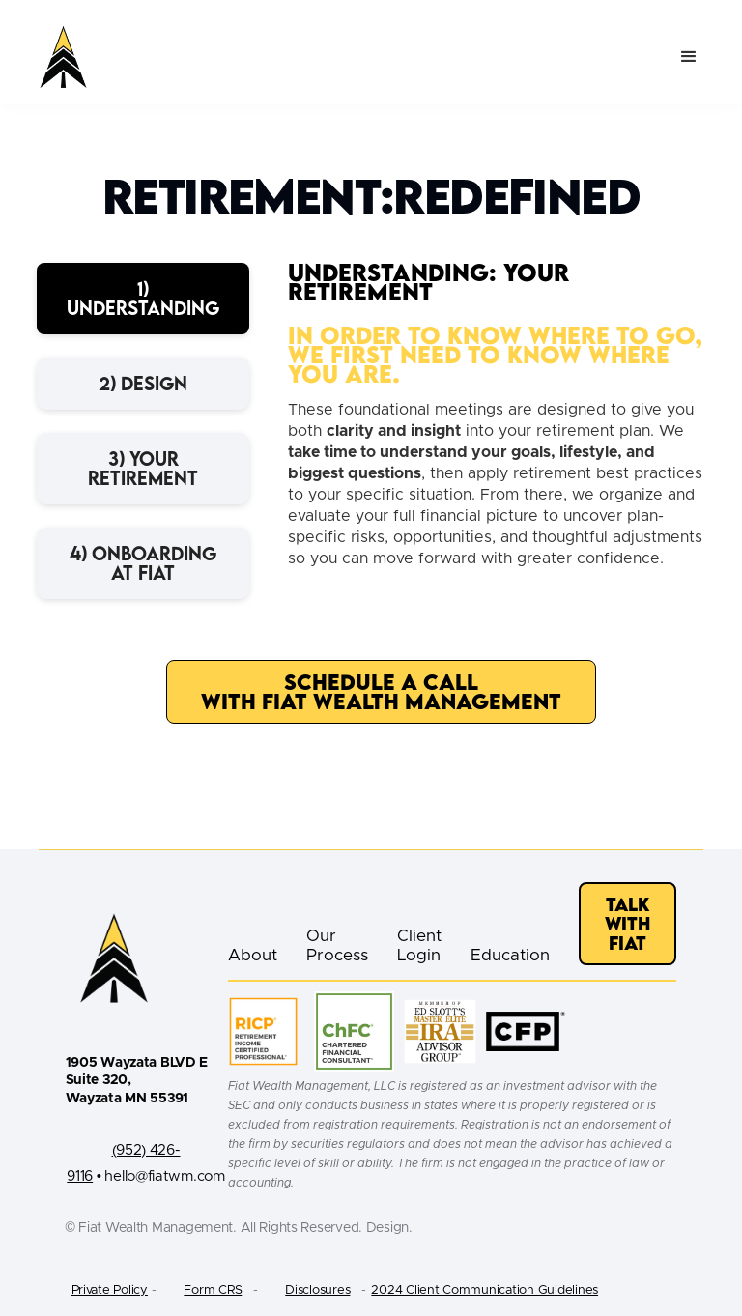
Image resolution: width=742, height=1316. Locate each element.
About (252, 955)
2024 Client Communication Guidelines (484, 1290)
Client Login (419, 945)
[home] (64, 57)
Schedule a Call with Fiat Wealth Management (381, 691)
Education (510, 955)
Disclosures (317, 1290)
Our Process (337, 945)
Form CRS (213, 1290)
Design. (389, 1228)
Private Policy (109, 1290)
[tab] (143, 298)
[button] (689, 57)
